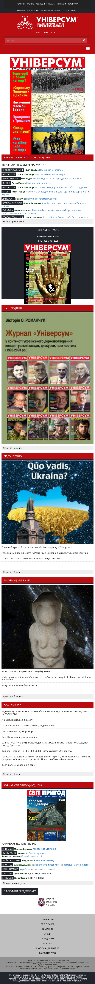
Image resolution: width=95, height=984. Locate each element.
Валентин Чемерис (11, 856)
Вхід (38, 32)
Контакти (61, 4)
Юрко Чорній (21, 878)
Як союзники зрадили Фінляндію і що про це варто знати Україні (45, 193)
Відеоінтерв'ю (47, 953)
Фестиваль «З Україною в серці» (19, 764)
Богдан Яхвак (28, 860)
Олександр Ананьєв (24, 864)
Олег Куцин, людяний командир (19, 736)
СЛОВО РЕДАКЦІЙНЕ (12, 169)
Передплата (73, 4)
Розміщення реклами (45, 4)
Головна (21, 4)
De (75, 10)
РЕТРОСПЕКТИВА (11, 178)
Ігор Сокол (23, 853)
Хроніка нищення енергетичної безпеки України (44, 204)
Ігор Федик (26, 178)
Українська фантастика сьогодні (37, 868)
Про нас (30, 4)
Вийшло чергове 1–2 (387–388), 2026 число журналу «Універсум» (37, 750)
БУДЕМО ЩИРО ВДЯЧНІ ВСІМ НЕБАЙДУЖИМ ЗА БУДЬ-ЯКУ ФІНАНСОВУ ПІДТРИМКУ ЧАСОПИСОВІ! (47, 713)
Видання (47, 929)
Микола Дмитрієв (23, 849)
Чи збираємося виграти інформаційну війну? (26, 671)
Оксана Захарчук (22, 210)
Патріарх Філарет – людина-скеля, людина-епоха (28, 725)
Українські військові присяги (17, 719)
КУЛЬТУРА (7, 210)
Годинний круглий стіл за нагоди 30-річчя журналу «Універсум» (37, 547)
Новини (47, 943)
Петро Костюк (19, 183)
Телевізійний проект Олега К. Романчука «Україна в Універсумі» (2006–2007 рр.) (45, 552)
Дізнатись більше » (13, 448)
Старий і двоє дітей (31, 855)
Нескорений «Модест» (38, 182)
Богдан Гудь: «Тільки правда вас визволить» (57, 178)
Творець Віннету (45, 860)
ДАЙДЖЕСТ (8, 198)
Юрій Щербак (32, 170)
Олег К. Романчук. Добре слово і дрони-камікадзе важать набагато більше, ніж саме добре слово (45, 744)
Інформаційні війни (47, 948)
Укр (67, 10)
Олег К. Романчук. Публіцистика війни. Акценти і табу (31, 558)
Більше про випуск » (13, 221)
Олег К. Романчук (25, 174)
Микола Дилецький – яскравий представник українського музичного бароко (41, 211)
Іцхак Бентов (20, 873)
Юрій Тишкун (18, 191)
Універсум (47, 919)
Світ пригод (47, 924)
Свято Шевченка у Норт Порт (18, 731)
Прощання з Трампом (51, 169)
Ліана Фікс (20, 198)
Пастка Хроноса (37, 853)
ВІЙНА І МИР (8, 174)
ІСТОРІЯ (6, 183)
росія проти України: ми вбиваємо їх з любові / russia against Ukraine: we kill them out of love (46, 678)
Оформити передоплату (20, 891)
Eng (70, 10)
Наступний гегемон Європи (41, 198)
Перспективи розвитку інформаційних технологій (61, 864)
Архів (47, 934)
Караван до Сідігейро (44, 848)
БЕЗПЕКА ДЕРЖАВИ (12, 203)
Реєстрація (49, 32)
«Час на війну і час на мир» (50, 174)
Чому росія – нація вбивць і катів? (20, 685)
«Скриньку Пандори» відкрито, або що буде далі (61, 187)
